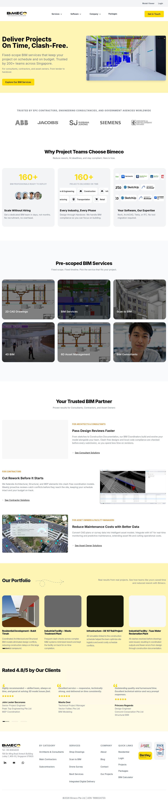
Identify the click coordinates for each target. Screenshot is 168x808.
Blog (103, 759)
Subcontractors (47, 766)
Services (57, 14)
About (103, 752)
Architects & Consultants (51, 752)
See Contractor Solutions (16, 500)
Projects (122, 764)
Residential (123, 752)
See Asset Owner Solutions (87, 545)
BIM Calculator (125, 777)
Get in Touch (154, 14)
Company (95, 14)
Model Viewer (148, 3)
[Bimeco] (16, 14)
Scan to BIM (75, 759)
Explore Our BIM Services (18, 82)
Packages (112, 14)
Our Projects (107, 774)
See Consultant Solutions (86, 452)
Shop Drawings (76, 752)
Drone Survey (76, 766)
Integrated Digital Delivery (82, 781)
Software (76, 14)
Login (160, 3)
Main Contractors (48, 759)
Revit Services (76, 774)
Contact (104, 766)
